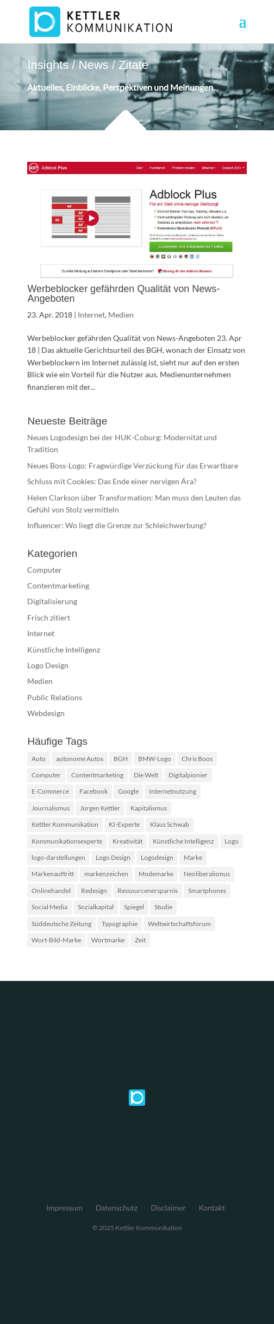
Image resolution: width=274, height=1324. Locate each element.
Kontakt (211, 1207)
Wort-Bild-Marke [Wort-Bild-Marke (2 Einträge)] (56, 940)
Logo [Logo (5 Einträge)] (232, 841)
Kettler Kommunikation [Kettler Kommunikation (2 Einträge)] (65, 824)
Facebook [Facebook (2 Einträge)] (93, 791)
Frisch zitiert (48, 617)
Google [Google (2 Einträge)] (128, 791)
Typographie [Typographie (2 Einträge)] (120, 924)
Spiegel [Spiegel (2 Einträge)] (134, 907)
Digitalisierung (52, 601)
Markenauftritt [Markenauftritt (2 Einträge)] (53, 874)
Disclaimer (168, 1207)
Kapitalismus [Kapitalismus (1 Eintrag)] (148, 808)
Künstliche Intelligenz (63, 649)
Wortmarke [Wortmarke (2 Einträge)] (107, 940)
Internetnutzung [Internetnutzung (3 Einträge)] (172, 791)
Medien (121, 314)
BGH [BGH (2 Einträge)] (121, 759)
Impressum (64, 1207)
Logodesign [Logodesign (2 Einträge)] (157, 857)
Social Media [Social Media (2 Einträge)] (49, 907)
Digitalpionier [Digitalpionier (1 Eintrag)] (188, 775)
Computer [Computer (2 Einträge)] (46, 775)
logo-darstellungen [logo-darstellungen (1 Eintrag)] (58, 857)
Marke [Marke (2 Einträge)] (193, 857)
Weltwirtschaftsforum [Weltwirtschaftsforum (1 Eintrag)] (179, 924)
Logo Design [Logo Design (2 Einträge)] (113, 857)
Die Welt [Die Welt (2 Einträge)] (146, 775)
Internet (91, 314)
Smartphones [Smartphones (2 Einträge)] (207, 890)
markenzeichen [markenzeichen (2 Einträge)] (106, 874)
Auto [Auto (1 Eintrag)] (39, 759)
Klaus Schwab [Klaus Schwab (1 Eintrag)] (169, 824)
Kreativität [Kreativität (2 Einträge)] (127, 841)
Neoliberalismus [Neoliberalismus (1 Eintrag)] (207, 874)
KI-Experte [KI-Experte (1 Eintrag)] (124, 824)
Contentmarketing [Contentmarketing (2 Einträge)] (97, 775)
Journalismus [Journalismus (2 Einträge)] (51, 808)
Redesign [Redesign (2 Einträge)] (94, 890)
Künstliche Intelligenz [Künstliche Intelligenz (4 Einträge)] (183, 841)
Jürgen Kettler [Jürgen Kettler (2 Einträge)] (100, 808)
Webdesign (46, 713)
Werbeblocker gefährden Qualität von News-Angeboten (123, 293)
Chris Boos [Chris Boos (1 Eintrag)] (197, 759)
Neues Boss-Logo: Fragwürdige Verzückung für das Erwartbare (132, 465)
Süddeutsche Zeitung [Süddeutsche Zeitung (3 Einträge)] (61, 924)
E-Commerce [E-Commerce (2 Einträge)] (50, 791)
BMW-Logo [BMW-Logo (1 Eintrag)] (154, 759)
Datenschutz (117, 1207)
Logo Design (47, 665)
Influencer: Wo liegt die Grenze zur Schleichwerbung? (117, 525)
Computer (44, 569)
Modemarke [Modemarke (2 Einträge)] (156, 874)
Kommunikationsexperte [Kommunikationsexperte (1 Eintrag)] (67, 841)
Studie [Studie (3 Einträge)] (163, 907)
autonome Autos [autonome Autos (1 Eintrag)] (79, 759)
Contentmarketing (58, 585)
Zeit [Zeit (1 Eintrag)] (140, 940)
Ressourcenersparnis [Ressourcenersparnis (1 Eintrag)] (147, 890)
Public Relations (54, 697)
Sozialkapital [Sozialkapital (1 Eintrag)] (96, 907)
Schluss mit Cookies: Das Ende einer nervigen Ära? (112, 481)
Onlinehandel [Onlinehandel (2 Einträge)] (51, 890)
